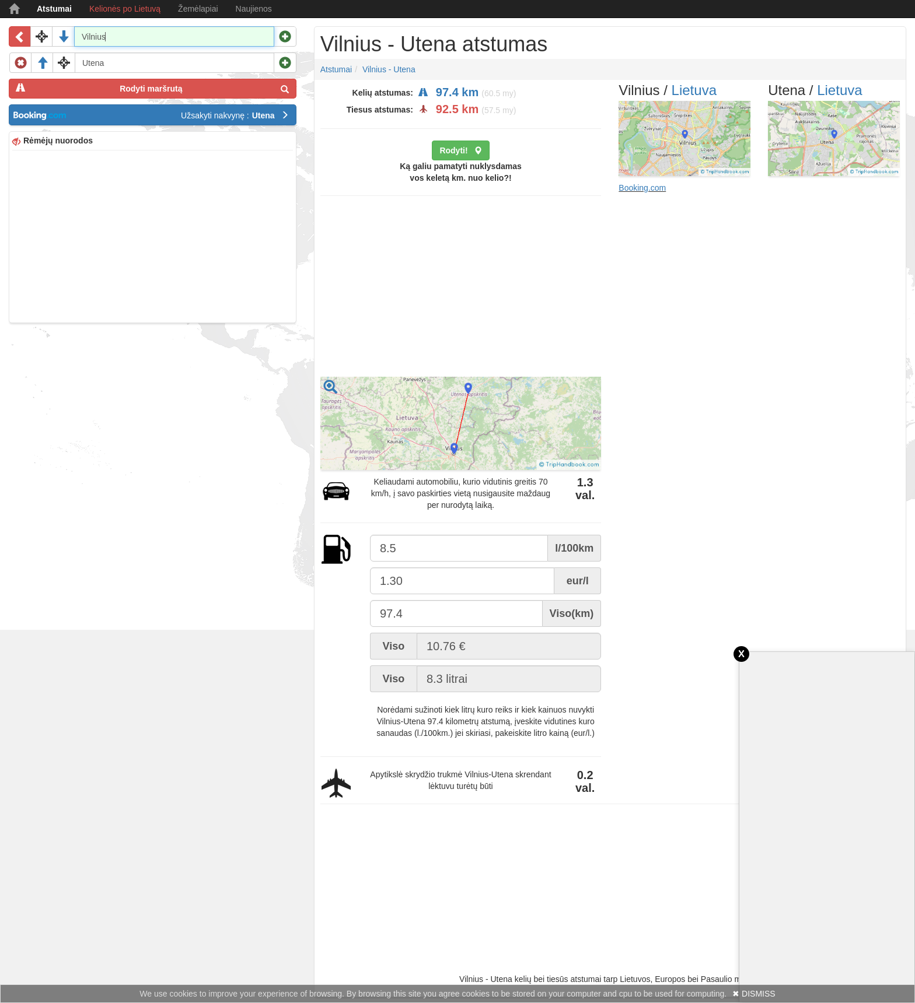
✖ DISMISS (753, 993)
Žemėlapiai (198, 8)
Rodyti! (460, 150)
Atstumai (54, 8)
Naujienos (254, 8)
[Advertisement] (152, 235)
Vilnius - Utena (388, 69)
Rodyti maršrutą (152, 88)
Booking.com (642, 187)
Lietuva (694, 90)
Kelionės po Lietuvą (124, 8)
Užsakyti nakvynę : (235, 115)
